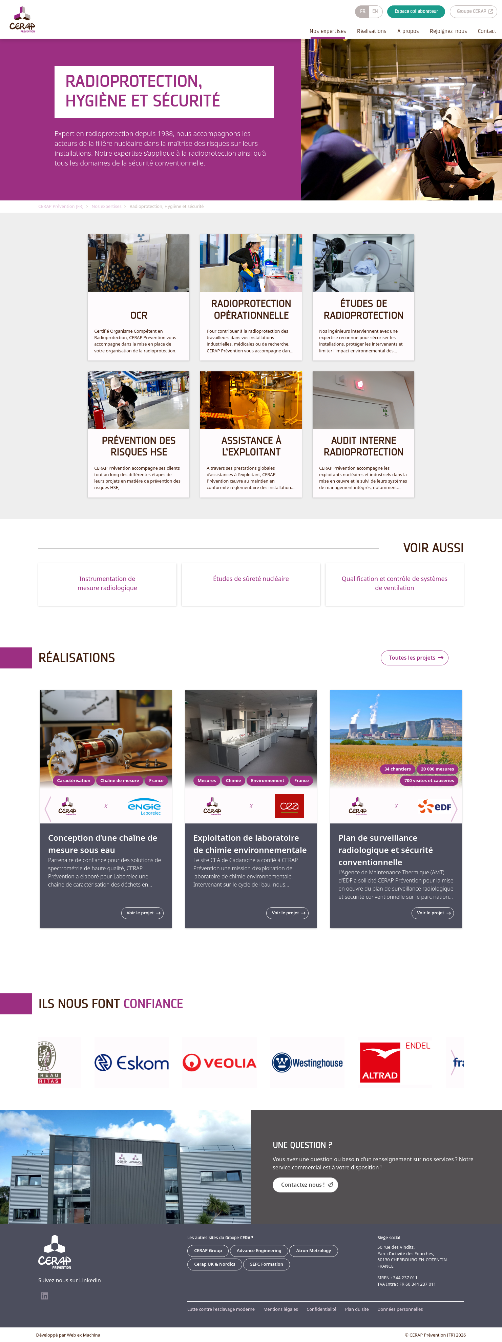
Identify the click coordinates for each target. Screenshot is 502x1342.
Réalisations (371, 31)
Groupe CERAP (475, 11)
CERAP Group (208, 1250)
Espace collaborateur (416, 11)
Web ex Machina (83, 1334)
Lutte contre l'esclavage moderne (221, 1309)
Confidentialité (321, 1309)
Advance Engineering (259, 1250)
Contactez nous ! (307, 1184)
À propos (408, 31)
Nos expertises (328, 31)
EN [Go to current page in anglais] (375, 11)
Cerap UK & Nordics (214, 1264)
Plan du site (357, 1309)
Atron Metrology (313, 1250)
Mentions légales (281, 1309)
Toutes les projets (416, 657)
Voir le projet (143, 912)
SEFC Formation (266, 1264)
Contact (487, 31)
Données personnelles (400, 1309)
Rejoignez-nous (448, 31)
